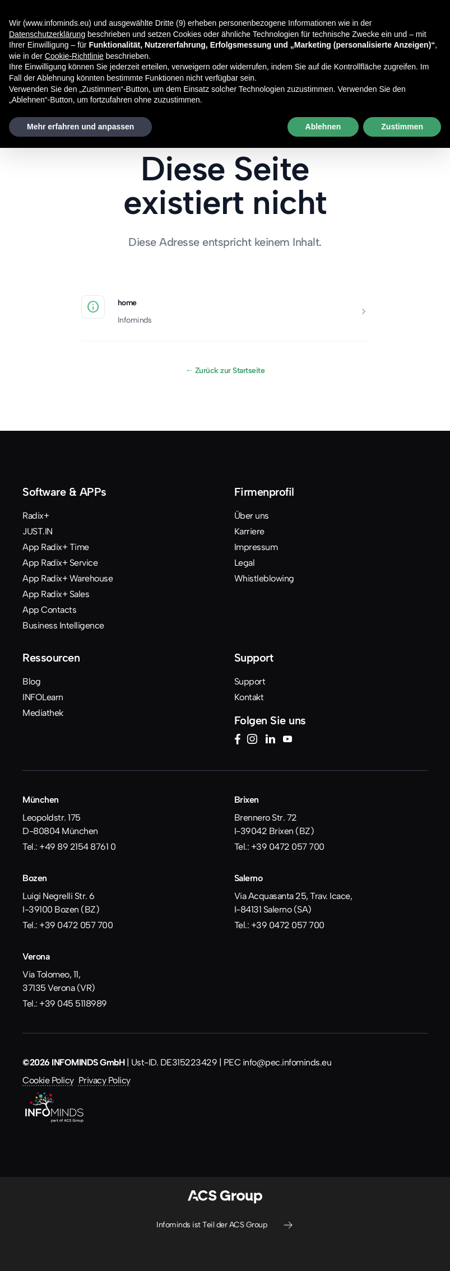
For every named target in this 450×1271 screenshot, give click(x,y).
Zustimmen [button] (402, 126)
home (127, 302)
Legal (244, 562)
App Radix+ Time (55, 547)
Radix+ (35, 515)
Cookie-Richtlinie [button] (74, 56)
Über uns (251, 515)
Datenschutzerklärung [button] (47, 34)
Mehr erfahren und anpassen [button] (80, 126)
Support (250, 681)
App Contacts (49, 609)
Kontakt (249, 697)
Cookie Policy (48, 1080)
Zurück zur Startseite (225, 370)
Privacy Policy (104, 1080)
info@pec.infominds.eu (287, 1062)
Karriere (249, 531)
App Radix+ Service (60, 562)
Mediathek (42, 712)
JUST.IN (37, 531)
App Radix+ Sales (55, 594)
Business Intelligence (63, 625)
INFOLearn (42, 697)
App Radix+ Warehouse (67, 578)
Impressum (256, 547)
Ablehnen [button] (323, 126)
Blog (31, 681)
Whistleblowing (264, 578)
